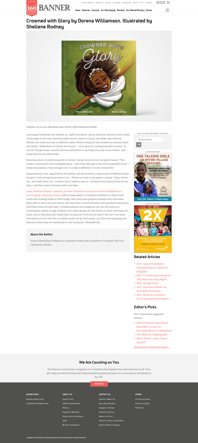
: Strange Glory (147, 283)
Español (149, 3)
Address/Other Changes (109, 425)
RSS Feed (139, 408)
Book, (61, 127)
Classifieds (116, 3)
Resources (100, 3)
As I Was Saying (108, 10)
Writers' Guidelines (71, 425)
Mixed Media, (53, 127)
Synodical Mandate (71, 412)
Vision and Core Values (73, 416)
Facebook (158, 3)
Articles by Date (142, 403)
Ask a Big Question (107, 403)
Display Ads (126, 3)
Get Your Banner (87, 3)
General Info (68, 399)
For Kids (67, 127)
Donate (108, 3)
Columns (95, 10)
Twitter (161, 3)
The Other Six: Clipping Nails (151, 335)
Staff (65, 421)
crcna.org (168, 2)
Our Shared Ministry (135, 10)
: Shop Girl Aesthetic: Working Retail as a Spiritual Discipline (152, 268)
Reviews (121, 10)
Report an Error (106, 416)
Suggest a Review (106, 408)
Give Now (99, 384)
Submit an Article (106, 412)
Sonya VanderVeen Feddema (84, 127)
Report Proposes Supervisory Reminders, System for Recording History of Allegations (154, 327)
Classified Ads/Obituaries (37, 403)
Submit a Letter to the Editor (111, 421)
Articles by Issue (142, 399)
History (66, 408)
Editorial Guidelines (71, 403)
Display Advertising (35, 399)
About (135, 3)
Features (86, 10)
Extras (149, 10)
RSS (164, 3)
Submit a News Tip (107, 399)
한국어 (141, 3)
